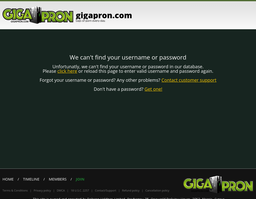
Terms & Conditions (15, 190)
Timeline (31, 179)
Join (80, 179)
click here (67, 71)
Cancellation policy (158, 190)
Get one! (153, 89)
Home (8, 179)
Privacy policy (42, 190)
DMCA (61, 190)
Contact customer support (189, 80)
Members (57, 179)
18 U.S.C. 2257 (80, 190)
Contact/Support (105, 190)
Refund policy (130, 190)
